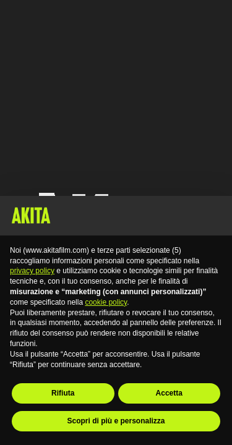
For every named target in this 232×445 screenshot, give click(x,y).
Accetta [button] (169, 393)
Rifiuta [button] (62, 393)
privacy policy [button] (32, 270)
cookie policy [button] (106, 302)
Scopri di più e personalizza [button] (116, 421)
